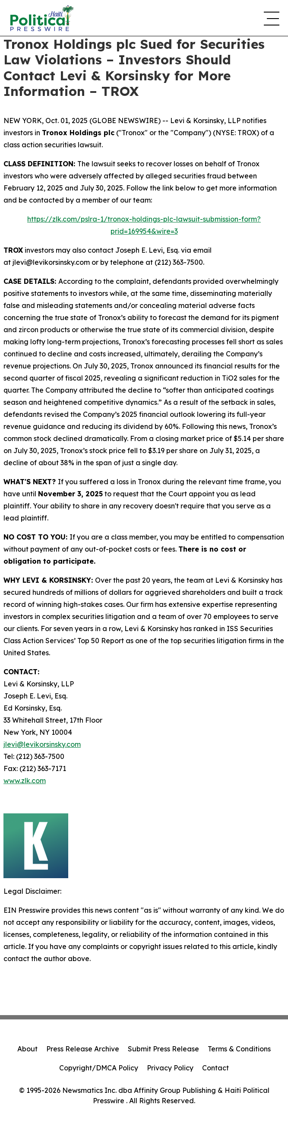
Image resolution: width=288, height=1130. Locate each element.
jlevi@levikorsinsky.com (42, 744)
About (27, 1048)
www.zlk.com (24, 780)
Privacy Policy (170, 1067)
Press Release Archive (82, 1048)
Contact (215, 1067)
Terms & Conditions (239, 1048)
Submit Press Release (163, 1048)
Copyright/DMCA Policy (98, 1067)
